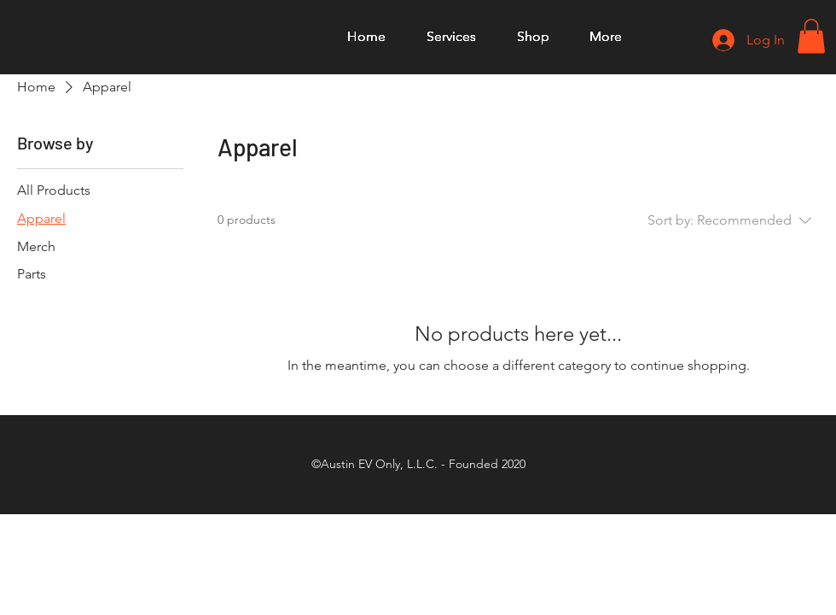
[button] (811, 36)
